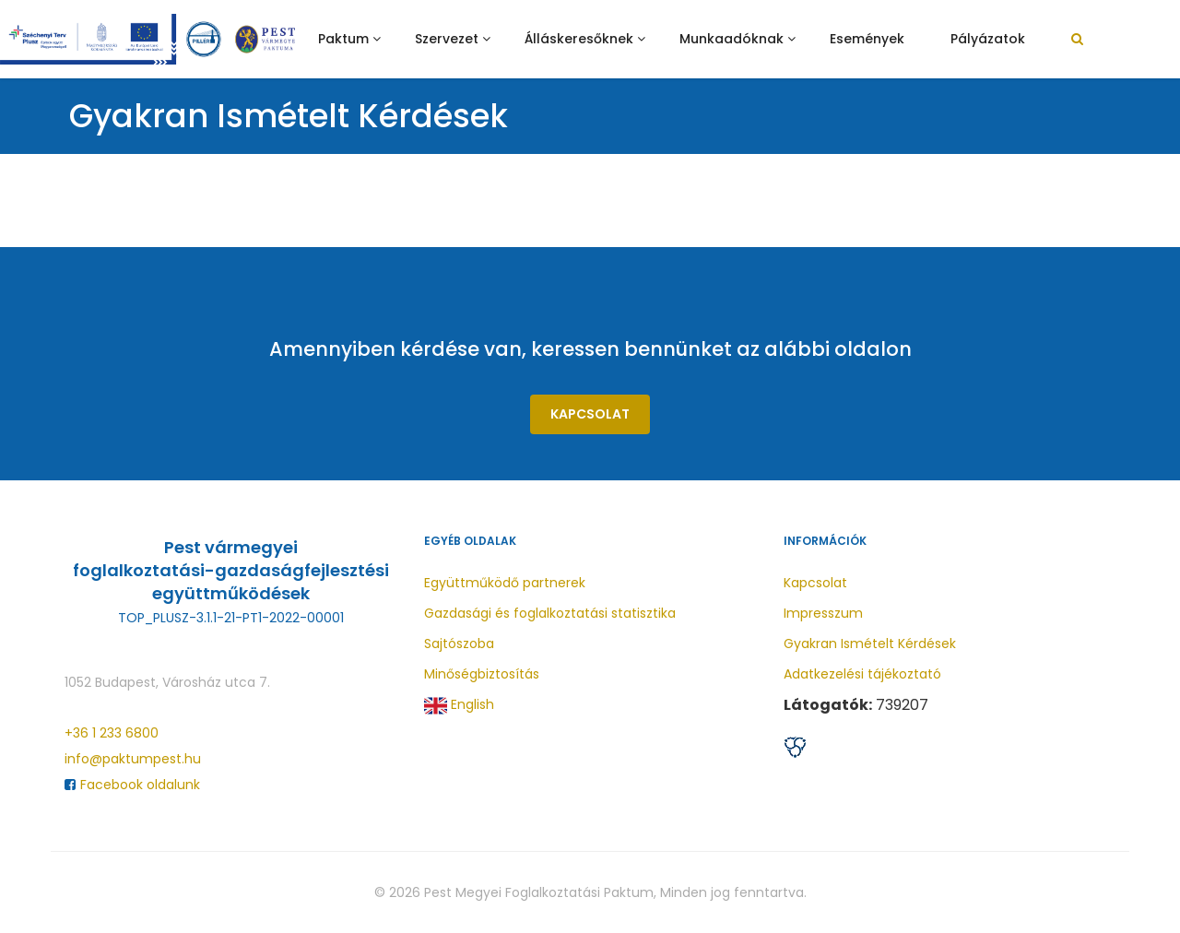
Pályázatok (987, 39)
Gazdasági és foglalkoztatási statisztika (550, 613)
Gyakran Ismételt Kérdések (870, 643)
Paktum (343, 39)
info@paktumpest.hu (133, 759)
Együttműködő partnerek (504, 582)
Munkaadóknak (731, 39)
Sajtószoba (459, 643)
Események (867, 39)
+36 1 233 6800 (112, 733)
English (459, 705)
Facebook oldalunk (132, 784)
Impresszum (823, 613)
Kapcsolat (590, 414)
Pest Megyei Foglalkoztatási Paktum (539, 892)
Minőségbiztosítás (481, 674)
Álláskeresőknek (579, 39)
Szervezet (446, 39)
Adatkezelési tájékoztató (862, 674)
